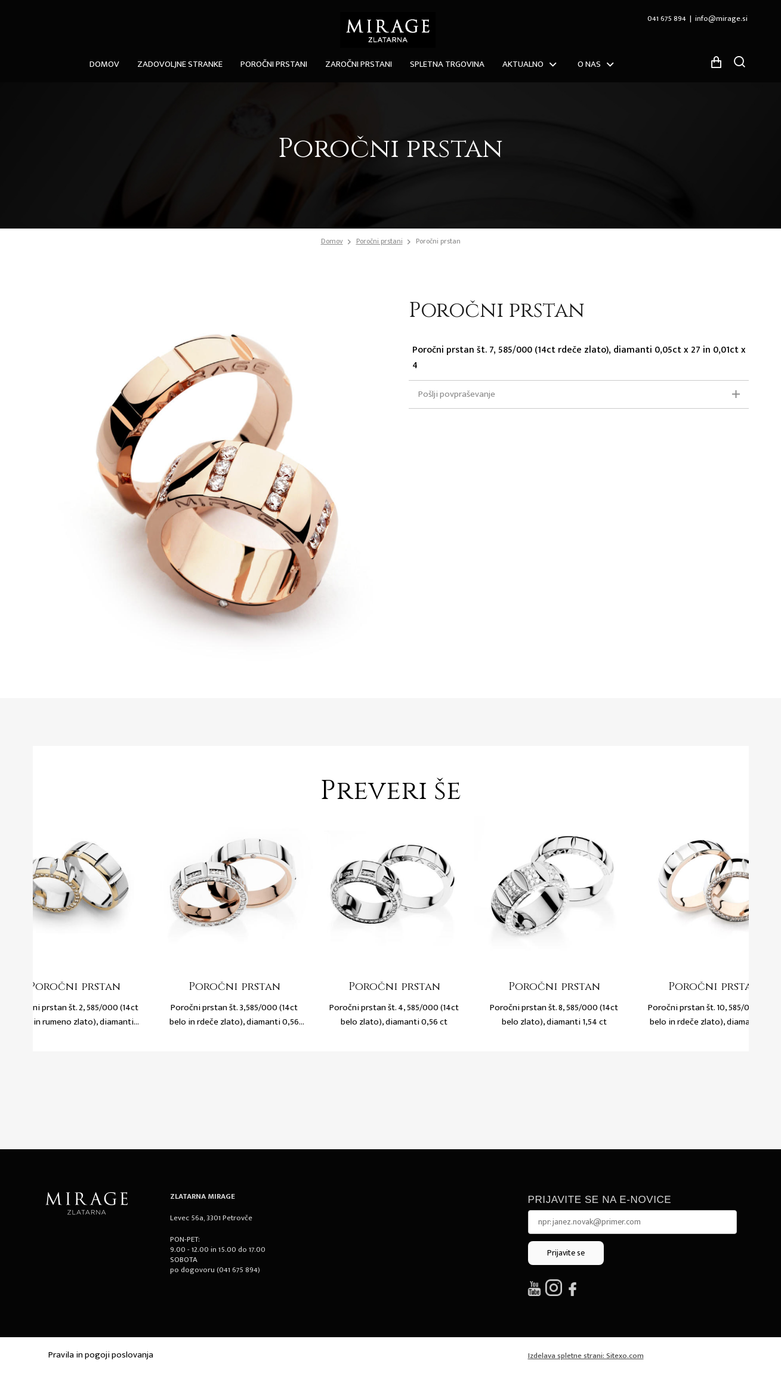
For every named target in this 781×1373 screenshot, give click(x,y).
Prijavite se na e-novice (600, 1199)
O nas (589, 64)
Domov (104, 64)
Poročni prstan (438, 241)
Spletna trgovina (447, 64)
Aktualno (523, 64)
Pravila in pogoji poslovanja (100, 1354)
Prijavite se (566, 1253)
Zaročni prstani (358, 64)
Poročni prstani (273, 64)
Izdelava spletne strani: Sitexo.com (586, 1355)
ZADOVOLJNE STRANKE (180, 64)
